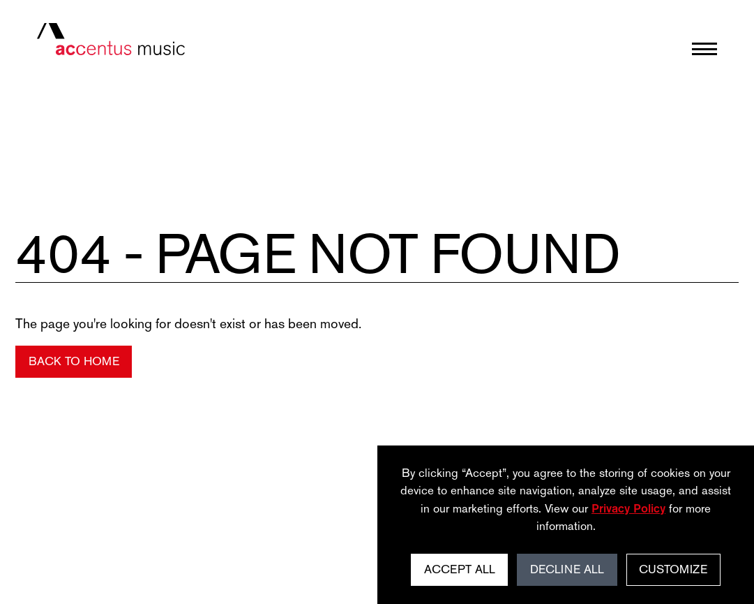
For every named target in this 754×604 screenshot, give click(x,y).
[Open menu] (704, 49)
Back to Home (74, 361)
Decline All (567, 569)
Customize (673, 569)
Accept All (459, 569)
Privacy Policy (628, 508)
